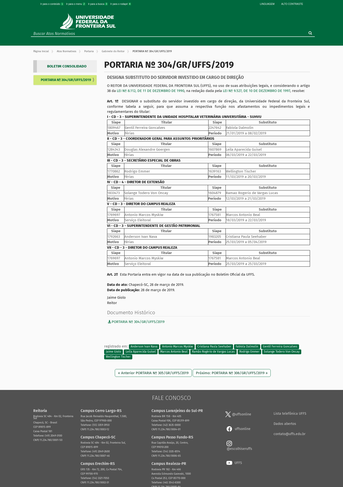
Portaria (89, 51)
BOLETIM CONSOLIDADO (66, 66)
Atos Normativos (66, 51)
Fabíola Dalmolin (247, 346)
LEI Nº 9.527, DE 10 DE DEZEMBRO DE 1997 (256, 91)
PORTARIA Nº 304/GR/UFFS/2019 (66, 80)
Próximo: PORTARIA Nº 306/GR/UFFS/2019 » (232, 373)
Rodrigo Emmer (249, 351)
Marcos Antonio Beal (174, 351)
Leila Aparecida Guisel (141, 351)
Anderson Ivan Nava (144, 346)
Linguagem (267, 4)
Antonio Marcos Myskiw (177, 346)
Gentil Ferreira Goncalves (280, 346)
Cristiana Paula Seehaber (214, 346)
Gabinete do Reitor (113, 51)
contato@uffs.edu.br (289, 434)
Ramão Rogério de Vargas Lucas (213, 351)
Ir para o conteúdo (52, 4)
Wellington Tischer (118, 357)
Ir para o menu (76, 4)
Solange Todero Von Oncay (282, 351)
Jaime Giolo (113, 351)
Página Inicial (41, 51)
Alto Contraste (292, 4)
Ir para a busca (98, 4)
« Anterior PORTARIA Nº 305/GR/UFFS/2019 (153, 373)
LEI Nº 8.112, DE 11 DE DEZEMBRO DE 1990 (150, 91)
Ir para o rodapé (120, 4)
